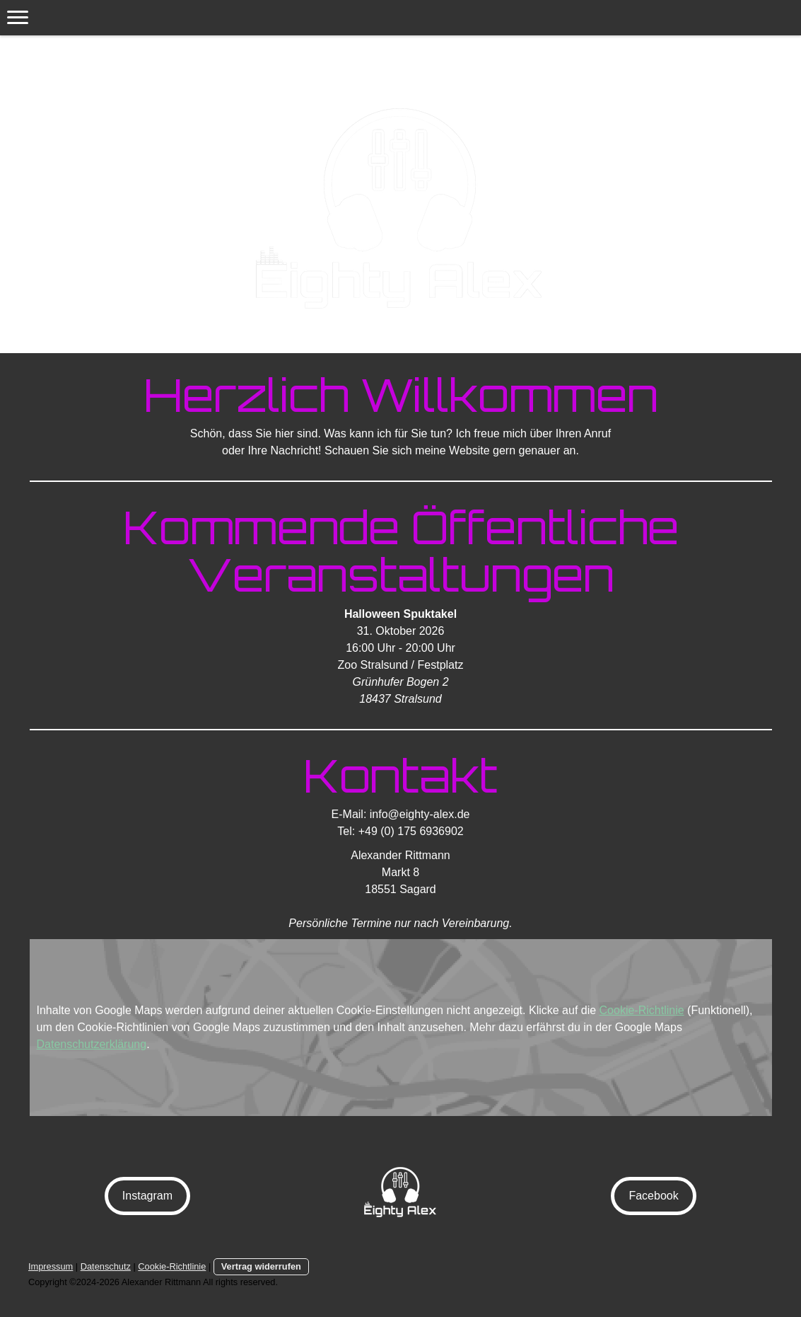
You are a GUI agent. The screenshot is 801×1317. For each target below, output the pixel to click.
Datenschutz (106, 1266)
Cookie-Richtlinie (642, 1010)
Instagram (147, 1196)
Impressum (50, 1266)
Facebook (653, 1196)
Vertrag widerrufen (261, 1266)
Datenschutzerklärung (92, 1044)
